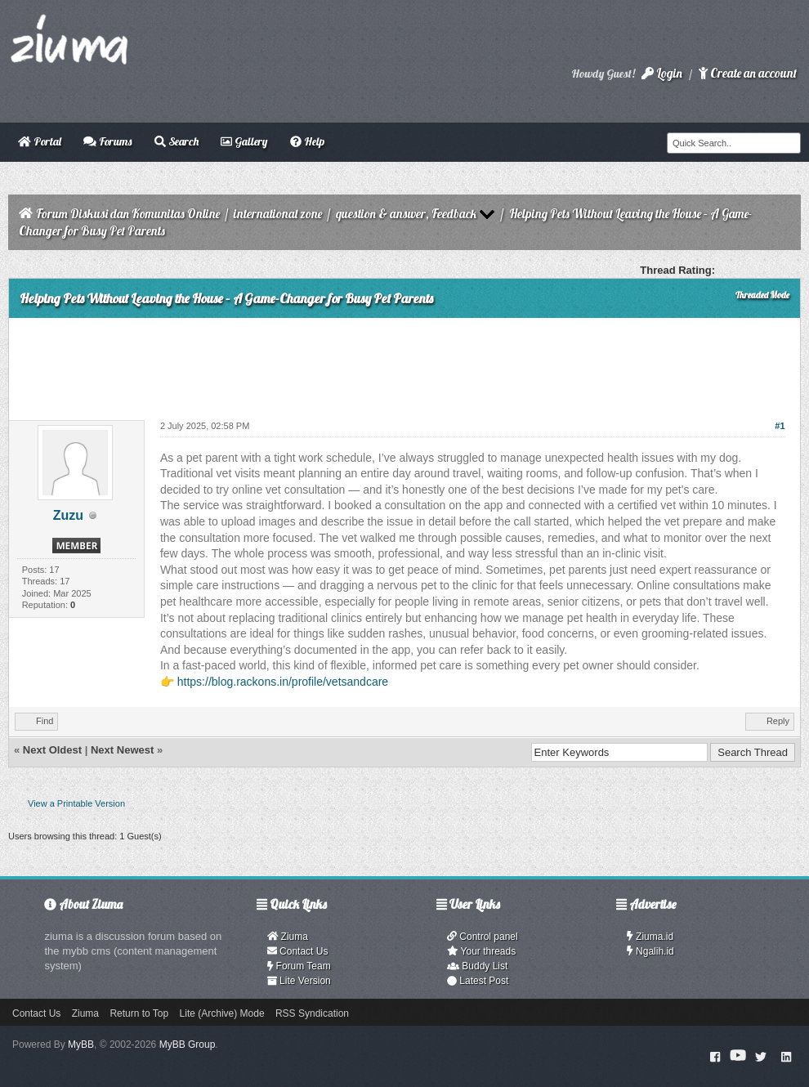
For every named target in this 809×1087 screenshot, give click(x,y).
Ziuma (287, 936)
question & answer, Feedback (406, 213)
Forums (107, 141)
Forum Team (299, 966)
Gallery (244, 141)
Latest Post (477, 980)
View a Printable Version (76, 803)
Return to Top (139, 1013)
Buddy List (477, 966)
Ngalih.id (650, 951)
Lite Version (299, 980)
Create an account (748, 73)
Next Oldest (52, 750)
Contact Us (298, 951)
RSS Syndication (312, 1013)
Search (176, 141)
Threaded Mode (762, 295)
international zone (278, 213)
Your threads (481, 951)
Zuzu (68, 515)
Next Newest (122, 750)
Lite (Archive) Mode (222, 1013)
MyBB (81, 1044)
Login (661, 73)
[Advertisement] (404, 363)
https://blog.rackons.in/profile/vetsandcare (282, 681)
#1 (779, 426)
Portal (39, 141)
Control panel (482, 936)
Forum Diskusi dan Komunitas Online (128, 213)
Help (307, 141)
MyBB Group (187, 1044)
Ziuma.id (650, 936)
